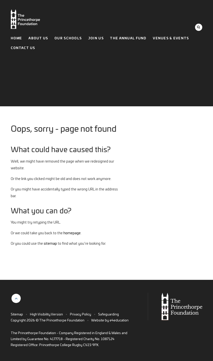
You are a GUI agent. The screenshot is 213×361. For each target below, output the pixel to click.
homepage (72, 233)
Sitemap (17, 314)
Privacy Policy (80, 314)
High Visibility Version (46, 314)
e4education (119, 320)
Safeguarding (108, 314)
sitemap (50, 243)
